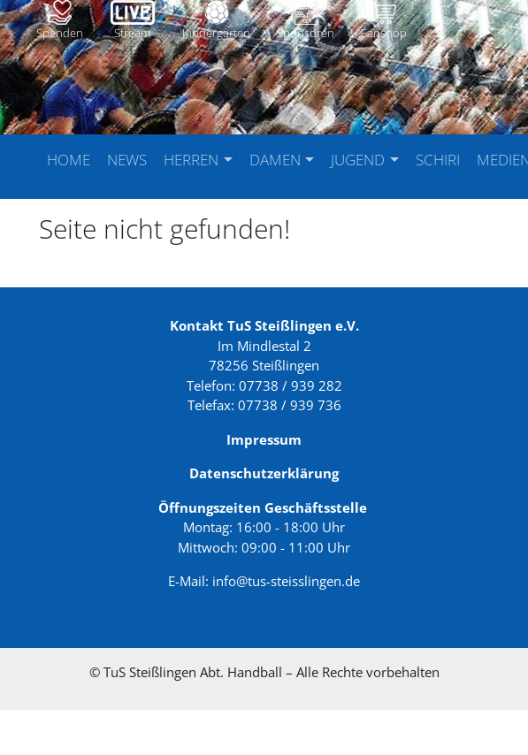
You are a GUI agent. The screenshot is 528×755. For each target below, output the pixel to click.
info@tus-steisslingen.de (286, 626)
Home (68, 159)
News (127, 159)
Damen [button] (276, 159)
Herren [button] (193, 159)
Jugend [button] (359, 159)
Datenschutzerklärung (264, 518)
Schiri (438, 159)
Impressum (264, 484)
